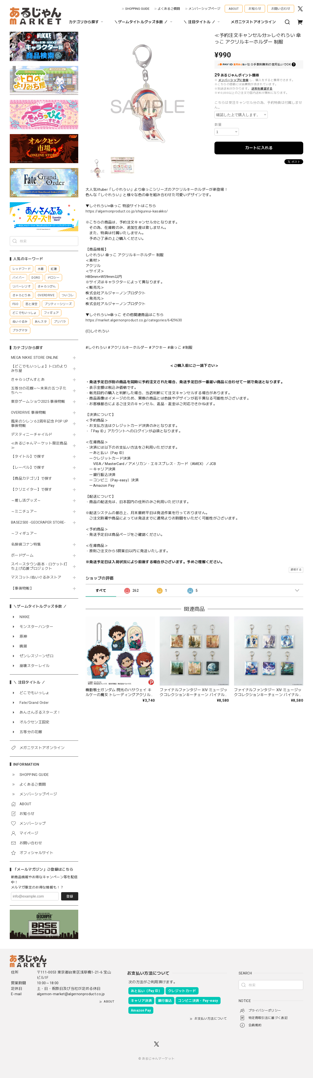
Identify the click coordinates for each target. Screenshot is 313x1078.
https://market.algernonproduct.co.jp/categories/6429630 (134, 320)
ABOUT (234, 9)
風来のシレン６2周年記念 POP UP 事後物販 (39, 423)
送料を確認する (261, 88)
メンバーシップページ (204, 9)
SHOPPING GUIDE (137, 9)
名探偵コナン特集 (26, 544)
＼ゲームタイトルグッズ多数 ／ (143, 22)
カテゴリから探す (87, 22)
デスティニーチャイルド (31, 435)
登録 (69, 896)
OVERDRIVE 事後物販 (28, 413)
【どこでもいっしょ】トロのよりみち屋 (39, 368)
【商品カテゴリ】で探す (31, 478)
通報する (296, 569)
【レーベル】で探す (28, 467)
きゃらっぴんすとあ (28, 380)
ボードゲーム (22, 555)
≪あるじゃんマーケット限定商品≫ (39, 445)
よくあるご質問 (169, 9)
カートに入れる (259, 148)
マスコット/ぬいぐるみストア (36, 577)
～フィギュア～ (24, 533)
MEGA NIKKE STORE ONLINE (34, 358)
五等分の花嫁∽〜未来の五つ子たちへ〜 (39, 390)
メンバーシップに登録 (233, 80)
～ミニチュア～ (24, 511)
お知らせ (254, 9)
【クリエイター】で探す (31, 489)
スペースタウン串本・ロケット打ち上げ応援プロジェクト (39, 566)
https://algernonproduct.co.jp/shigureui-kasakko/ (127, 211)
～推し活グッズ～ (26, 500)
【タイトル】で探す (28, 456)
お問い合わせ (280, 9)
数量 (218, 125)
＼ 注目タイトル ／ (202, 22)
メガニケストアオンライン (253, 22)
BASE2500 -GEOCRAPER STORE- (38, 522)
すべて (101, 590)
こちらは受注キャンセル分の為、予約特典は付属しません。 (258, 105)
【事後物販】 (22, 588)
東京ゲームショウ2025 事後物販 (39, 402)
